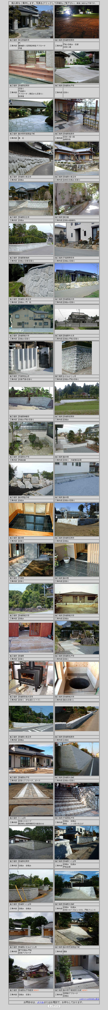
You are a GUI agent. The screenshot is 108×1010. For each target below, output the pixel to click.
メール (40, 1002)
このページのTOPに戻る (89, 999)
